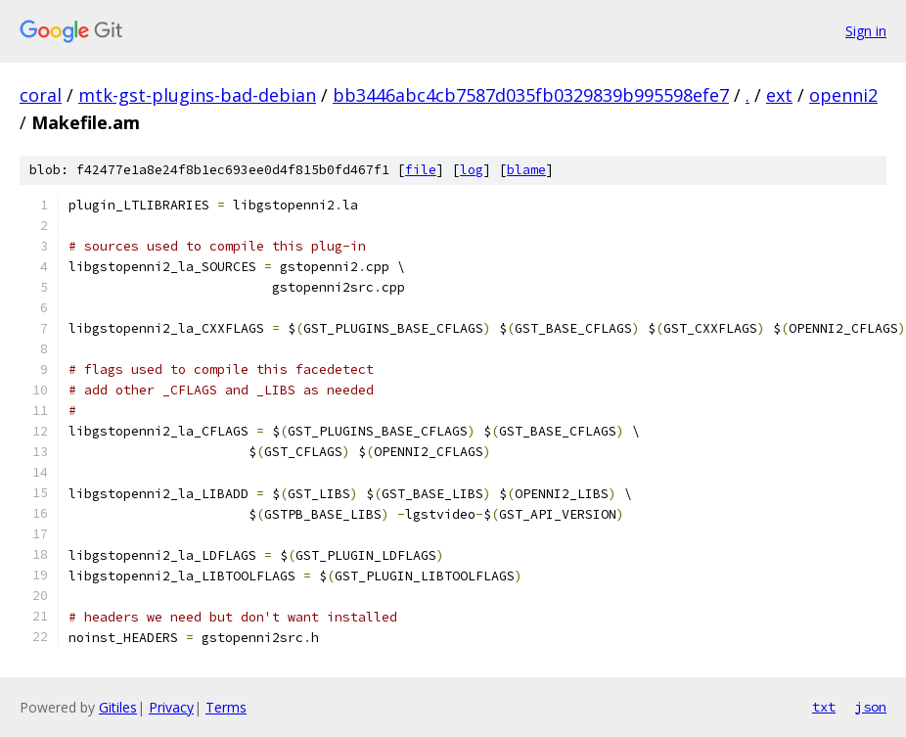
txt (824, 706)
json (870, 706)
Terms (226, 707)
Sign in (865, 31)
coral (41, 95)
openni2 (843, 95)
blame (526, 169)
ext (779, 95)
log (471, 169)
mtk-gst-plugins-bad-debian (197, 95)
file (420, 169)
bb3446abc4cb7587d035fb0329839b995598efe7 (531, 95)
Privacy (171, 707)
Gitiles (118, 707)
